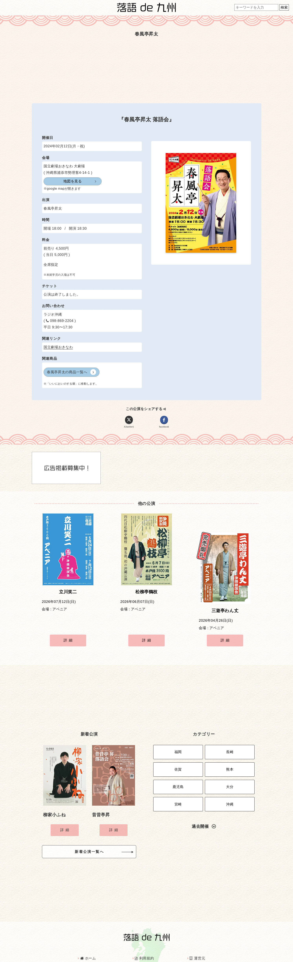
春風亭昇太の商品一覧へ (71, 372)
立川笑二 (68, 594)
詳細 (69, 624)
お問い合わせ (203, 944)
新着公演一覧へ (95, 828)
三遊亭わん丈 (225, 594)
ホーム (88, 933)
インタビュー (147, 944)
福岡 (178, 729)
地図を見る (63, 181)
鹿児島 (178, 760)
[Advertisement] (146, 70)
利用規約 (144, 933)
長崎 (229, 729)
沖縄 (229, 775)
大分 (229, 760)
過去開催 (204, 796)
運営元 (197, 933)
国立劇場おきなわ (58, 347)
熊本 (229, 744)
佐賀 (178, 744)
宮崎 (178, 775)
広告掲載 (89, 944)
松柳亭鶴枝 (146, 594)
